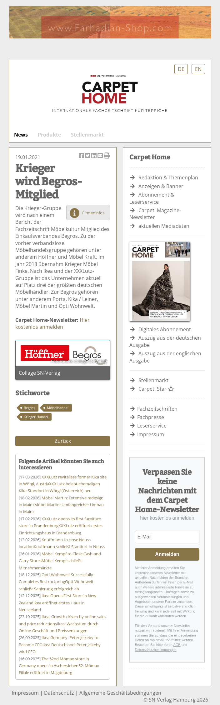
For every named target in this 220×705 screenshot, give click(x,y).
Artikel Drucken (107, 156)
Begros (29, 407)
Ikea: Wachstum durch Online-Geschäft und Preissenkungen (62, 623)
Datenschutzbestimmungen (155, 650)
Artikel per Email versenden (101, 156)
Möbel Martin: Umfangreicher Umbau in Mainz (61, 505)
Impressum (150, 434)
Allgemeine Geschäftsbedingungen (120, 692)
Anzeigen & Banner (160, 186)
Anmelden (167, 554)
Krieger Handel (36, 416)
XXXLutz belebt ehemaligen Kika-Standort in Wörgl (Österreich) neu (63, 484)
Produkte (49, 134)
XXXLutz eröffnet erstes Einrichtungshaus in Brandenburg (60, 526)
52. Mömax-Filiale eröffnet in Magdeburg (59, 666)
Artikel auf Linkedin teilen (94, 156)
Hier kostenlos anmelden (52, 323)
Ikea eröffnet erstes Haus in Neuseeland (57, 602)
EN (198, 69)
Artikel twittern (88, 156)
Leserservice (152, 425)
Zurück (63, 441)
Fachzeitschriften (157, 408)
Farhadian (110, 22)
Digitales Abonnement (164, 329)
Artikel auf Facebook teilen (82, 156)
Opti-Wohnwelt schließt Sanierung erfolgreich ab (56, 582)
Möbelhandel (57, 407)
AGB (176, 645)
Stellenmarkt (87, 134)
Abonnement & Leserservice (151, 198)
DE (181, 69)
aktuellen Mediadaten (163, 225)
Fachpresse (150, 417)
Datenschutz (59, 692)
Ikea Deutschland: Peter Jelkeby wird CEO (60, 644)
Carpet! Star (156, 388)
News (21, 134)
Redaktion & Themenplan (168, 177)
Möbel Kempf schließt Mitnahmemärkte (60, 561)
